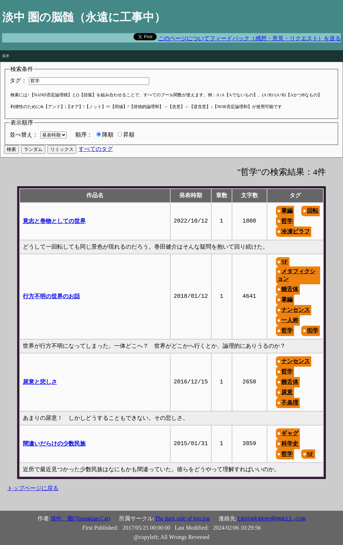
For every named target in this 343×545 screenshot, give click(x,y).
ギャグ (289, 433)
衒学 (312, 330)
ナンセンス (295, 310)
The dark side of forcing (182, 518)
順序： (83, 135)
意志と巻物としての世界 (54, 221)
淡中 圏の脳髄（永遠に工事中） (84, 17)
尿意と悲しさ (40, 382)
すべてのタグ (96, 149)
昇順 (129, 135)
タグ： (18, 80)
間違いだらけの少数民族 (54, 443)
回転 (312, 211)
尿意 (287, 392)
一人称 (289, 320)
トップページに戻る (33, 488)
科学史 (289, 443)
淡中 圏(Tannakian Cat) (80, 518)
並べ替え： (24, 135)
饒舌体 (289, 289)
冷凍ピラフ (295, 231)
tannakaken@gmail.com (271, 519)
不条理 (289, 402)
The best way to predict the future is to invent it (56, 45)
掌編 (287, 211)
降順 (108, 135)
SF (284, 262)
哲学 (287, 221)
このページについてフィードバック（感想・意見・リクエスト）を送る (249, 38)
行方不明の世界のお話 (51, 296)
